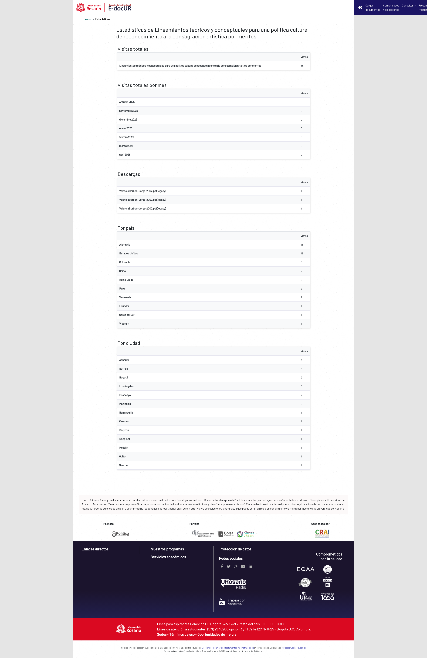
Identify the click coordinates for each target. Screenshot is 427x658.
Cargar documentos (372, 7)
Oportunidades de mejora (216, 634)
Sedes (162, 634)
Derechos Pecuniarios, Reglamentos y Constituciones (228, 647)
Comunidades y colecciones (391, 7)
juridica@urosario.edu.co (294, 647)
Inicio (87, 19)
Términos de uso (182, 634)
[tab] (110, 550)
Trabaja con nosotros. (232, 601)
